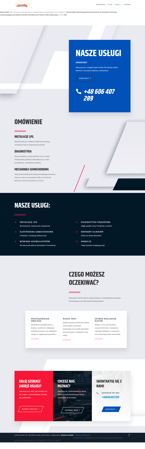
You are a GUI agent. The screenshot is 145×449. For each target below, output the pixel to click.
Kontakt (127, 5)
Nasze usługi (30, 412)
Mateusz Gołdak (67, 441)
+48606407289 (110, 400)
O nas (110, 5)
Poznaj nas (72, 413)
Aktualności (100, 5)
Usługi (117, 5)
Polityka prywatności (82, 441)
